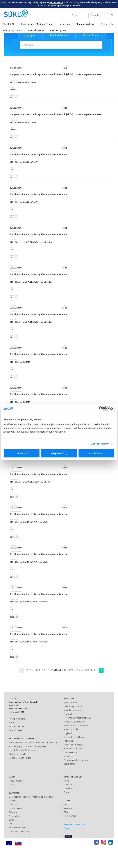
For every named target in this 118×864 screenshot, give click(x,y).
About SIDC (8, 24)
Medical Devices (36, 30)
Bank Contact (15, 730)
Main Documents (72, 710)
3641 (86, 670)
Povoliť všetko (96, 453)
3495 (71, 670)
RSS (11, 823)
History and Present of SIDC (77, 717)
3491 (44, 670)
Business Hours (16, 726)
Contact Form (15, 808)
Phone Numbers (17, 718)
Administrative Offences (75, 737)
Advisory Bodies (71, 729)
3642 (93, 670)
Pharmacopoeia (58, 30)
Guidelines (69, 788)
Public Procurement (73, 744)
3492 (50, 670)
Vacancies (68, 756)
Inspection (65, 24)
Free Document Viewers (20, 831)
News (66, 780)
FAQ (66, 812)
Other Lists (14, 804)
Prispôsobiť (59, 453)
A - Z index (14, 815)
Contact (12, 784)
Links (11, 819)
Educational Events (73, 748)
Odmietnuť (21, 453)
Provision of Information (76, 760)
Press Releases (16, 780)
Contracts (68, 714)
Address (13, 722)
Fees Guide (69, 740)
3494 (64, 670)
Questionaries (70, 702)
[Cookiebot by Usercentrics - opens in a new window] (101, 408)
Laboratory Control (12, 30)
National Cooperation (74, 721)
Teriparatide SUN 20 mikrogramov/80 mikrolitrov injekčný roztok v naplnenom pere (56, 74)
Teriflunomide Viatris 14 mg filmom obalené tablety (38, 154)
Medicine (29, 35)
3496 (77, 670)
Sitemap (13, 812)
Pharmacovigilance (85, 24)
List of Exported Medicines (22, 750)
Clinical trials (107, 24)
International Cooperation (76, 725)
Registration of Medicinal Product (37, 24)
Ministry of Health (17, 754)
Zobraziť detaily (100, 443)
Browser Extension (18, 827)
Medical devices (59, 35)
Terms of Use (70, 815)
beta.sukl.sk (56, 2)
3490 (38, 670)
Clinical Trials (90, 35)
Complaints (69, 763)
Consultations (70, 752)
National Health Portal (20, 757)
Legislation (69, 733)
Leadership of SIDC (73, 706)
